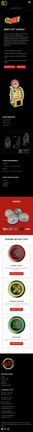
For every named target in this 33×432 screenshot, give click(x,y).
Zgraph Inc (22, 424)
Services (4, 383)
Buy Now (21, 67)
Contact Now (16, 309)
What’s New (5, 379)
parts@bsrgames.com (6, 417)
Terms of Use (4, 424)
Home (3, 377)
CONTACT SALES (16, 273)
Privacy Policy (26, 422)
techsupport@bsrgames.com (8, 412)
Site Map (10, 424)
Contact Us (9, 67)
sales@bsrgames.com (6, 408)
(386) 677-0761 (16, 8)
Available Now (5, 385)
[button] (26, 229)
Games (3, 381)
